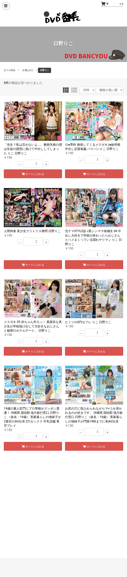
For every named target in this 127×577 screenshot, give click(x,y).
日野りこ (44, 70)
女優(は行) (27, 70)
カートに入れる (33, 174)
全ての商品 (9, 70)
